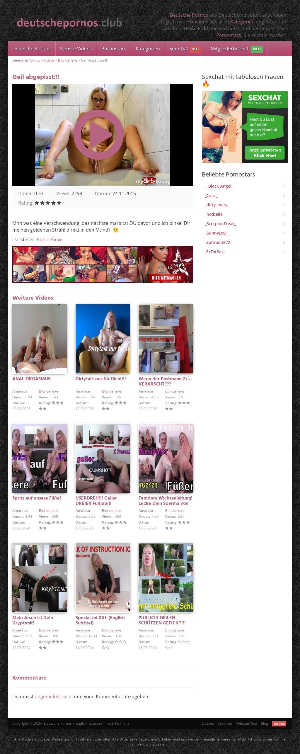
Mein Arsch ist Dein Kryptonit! (32, 620)
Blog (264, 723)
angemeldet (48, 696)
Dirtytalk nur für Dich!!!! (101, 379)
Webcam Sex (246, 723)
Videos (49, 60)
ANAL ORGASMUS (31, 379)
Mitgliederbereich (236, 49)
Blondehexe (67, 60)
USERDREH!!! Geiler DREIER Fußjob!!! (96, 501)
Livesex (208, 723)
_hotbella (214, 214)
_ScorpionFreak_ (220, 223)
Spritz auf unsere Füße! (36, 498)
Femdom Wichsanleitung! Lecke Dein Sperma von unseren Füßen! (165, 504)
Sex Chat (185, 49)
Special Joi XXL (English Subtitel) (100, 620)
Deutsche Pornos (189, 15)
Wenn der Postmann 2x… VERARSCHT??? (165, 381)
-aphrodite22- (218, 242)
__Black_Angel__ (220, 186)
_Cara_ (211, 195)
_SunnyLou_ (216, 233)
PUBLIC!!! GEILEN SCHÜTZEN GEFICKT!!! (162, 620)
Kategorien (242, 21)
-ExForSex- (215, 251)
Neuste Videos (76, 48)
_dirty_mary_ (217, 205)
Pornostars (228, 35)
